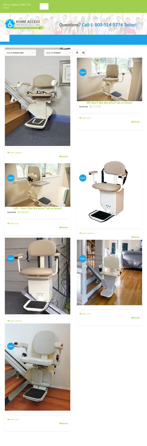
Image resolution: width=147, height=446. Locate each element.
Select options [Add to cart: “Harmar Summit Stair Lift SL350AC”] (88, 233)
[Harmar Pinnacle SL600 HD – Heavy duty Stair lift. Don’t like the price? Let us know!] (109, 79)
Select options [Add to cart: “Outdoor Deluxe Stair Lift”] (16, 321)
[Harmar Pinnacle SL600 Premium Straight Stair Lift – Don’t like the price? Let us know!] (37, 185)
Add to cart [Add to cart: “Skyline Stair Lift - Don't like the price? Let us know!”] (14, 419)
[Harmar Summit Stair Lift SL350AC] (109, 192)
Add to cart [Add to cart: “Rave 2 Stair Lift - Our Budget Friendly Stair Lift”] (86, 313)
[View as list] (83, 53)
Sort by (15, 53)
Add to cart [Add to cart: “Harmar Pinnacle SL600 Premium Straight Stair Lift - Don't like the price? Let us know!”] (14, 223)
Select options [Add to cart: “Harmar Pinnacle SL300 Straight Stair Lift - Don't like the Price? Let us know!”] (16, 152)
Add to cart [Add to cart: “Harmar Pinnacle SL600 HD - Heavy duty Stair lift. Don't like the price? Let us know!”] (86, 118)
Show (53, 53)
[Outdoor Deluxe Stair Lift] (37, 276)
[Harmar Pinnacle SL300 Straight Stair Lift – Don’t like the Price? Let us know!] (37, 97)
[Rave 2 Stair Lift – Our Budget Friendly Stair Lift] (109, 272)
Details (65, 156)
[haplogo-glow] (24, 19)
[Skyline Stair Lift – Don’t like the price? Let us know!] (37, 367)
